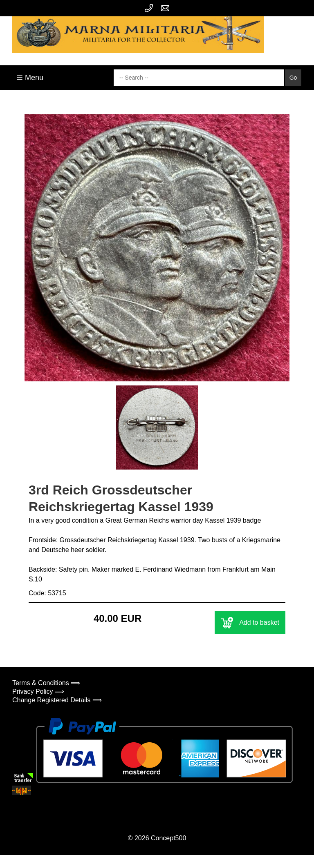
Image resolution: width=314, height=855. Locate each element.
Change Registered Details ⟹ (57, 700)
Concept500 (168, 838)
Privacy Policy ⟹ (38, 691)
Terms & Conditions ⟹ (46, 682)
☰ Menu (29, 77)
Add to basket (250, 623)
